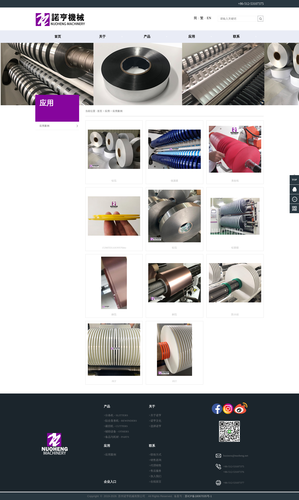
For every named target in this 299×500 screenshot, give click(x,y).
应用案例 (44, 125)
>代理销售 (155, 465)
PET (114, 381)
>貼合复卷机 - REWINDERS (120, 420)
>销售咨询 (155, 460)
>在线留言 (155, 481)
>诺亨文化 (155, 420)
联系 (236, 36)
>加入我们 (155, 476)
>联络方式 (155, 454)
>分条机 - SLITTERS (116, 415)
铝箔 (114, 180)
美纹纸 (235, 180)
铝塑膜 (235, 247)
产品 (147, 36)
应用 (191, 36)
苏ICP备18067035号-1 (198, 496)
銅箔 (114, 314)
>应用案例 (110, 454)
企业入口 (110, 481)
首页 (57, 36)
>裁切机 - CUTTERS (116, 426)
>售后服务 (155, 470)
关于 (102, 36)
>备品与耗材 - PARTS (116, 436)
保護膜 (174, 180)
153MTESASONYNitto (114, 247)
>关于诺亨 (155, 415)
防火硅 (235, 314)
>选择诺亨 (155, 426)
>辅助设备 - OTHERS (116, 431)
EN (209, 18)
